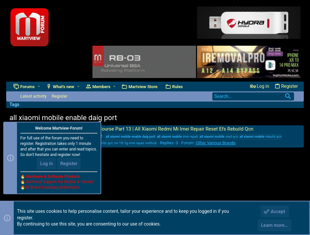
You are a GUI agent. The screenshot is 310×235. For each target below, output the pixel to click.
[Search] (253, 96)
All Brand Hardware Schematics (52, 187)
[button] (38, 86)
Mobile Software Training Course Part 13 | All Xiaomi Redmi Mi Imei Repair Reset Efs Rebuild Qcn (139, 129)
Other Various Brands (216, 142)
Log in (46, 163)
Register (68, 163)
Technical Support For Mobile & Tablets (59, 182)
